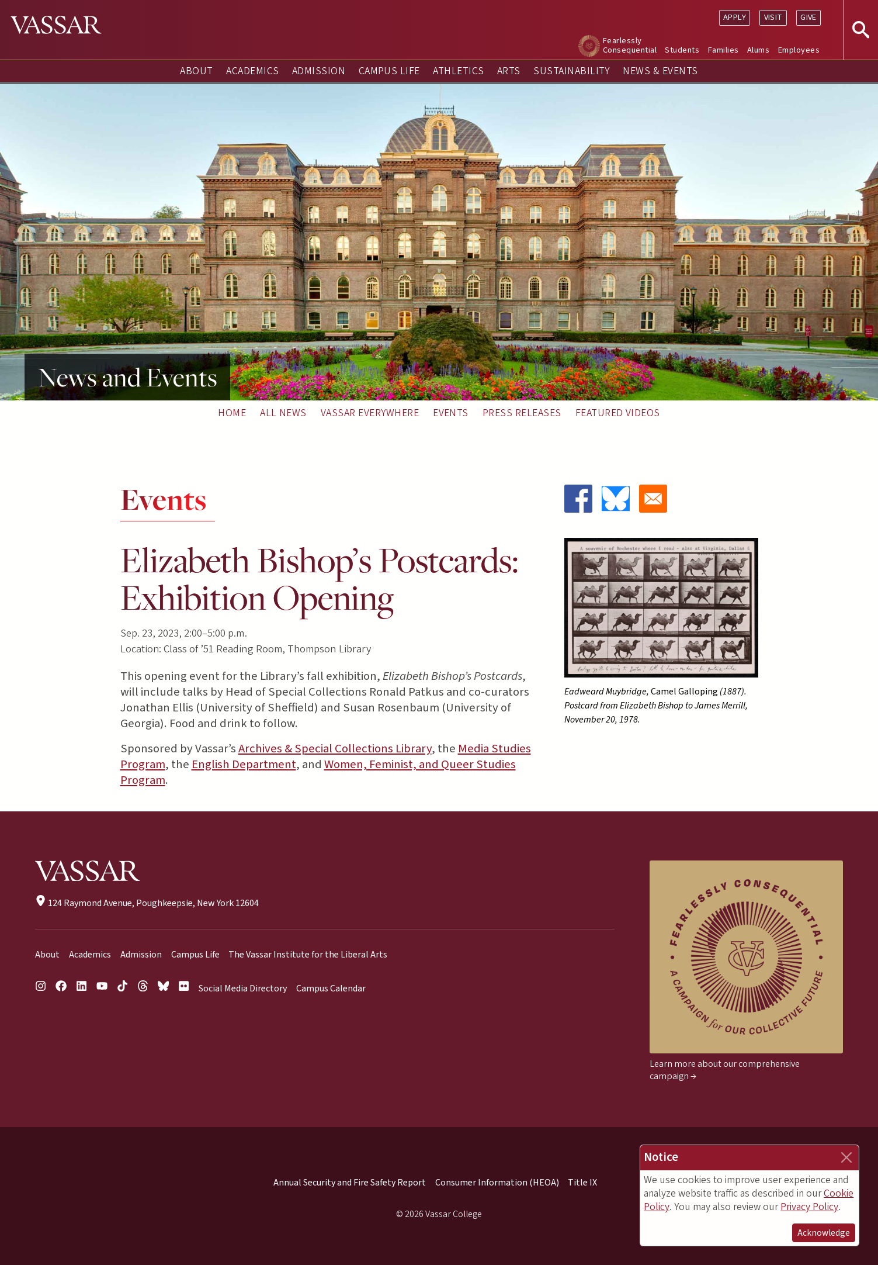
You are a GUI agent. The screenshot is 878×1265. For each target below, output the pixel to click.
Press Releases (522, 413)
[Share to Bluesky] (616, 499)
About (196, 71)
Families (723, 50)
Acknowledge (823, 1232)
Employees (799, 50)
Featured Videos (617, 413)
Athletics (458, 71)
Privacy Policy (809, 1207)
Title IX (582, 1182)
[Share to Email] (653, 499)
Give (808, 17)
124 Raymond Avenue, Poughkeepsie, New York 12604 (147, 903)
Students (682, 50)
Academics (252, 71)
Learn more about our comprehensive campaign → (725, 1070)
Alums (758, 50)
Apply (734, 17)
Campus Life (389, 71)
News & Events (660, 71)
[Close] (846, 1157)
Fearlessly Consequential (630, 45)
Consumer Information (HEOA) (497, 1182)
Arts (508, 71)
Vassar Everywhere (370, 413)
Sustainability (571, 71)
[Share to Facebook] (578, 499)
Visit (773, 17)
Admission (318, 71)
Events (451, 413)
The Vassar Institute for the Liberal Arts (307, 954)
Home (232, 413)
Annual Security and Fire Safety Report (349, 1182)
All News (283, 413)
